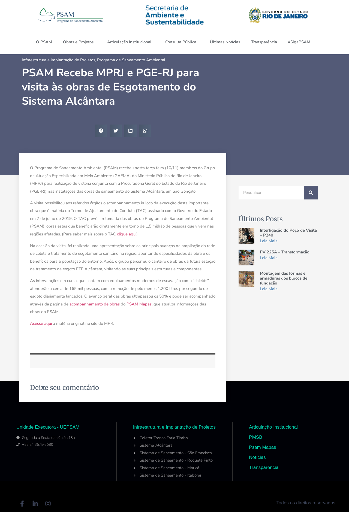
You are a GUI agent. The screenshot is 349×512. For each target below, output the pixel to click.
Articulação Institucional (130, 42)
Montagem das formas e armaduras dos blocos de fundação (283, 278)
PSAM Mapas (139, 304)
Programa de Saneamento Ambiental (131, 60)
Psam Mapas (262, 447)
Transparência (264, 42)
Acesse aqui (41, 323)
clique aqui (126, 234)
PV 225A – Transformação (284, 252)
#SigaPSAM (300, 42)
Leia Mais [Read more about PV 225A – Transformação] (268, 257)
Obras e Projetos (79, 42)
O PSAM (44, 42)
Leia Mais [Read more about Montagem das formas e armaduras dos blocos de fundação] (268, 289)
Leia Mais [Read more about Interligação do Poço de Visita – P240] (268, 241)
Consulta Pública (182, 42)
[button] (101, 131)
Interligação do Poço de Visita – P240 (288, 233)
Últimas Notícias (225, 42)
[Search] (311, 192)
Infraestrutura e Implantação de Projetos (58, 60)
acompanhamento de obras (95, 304)
